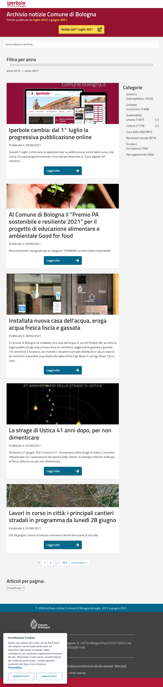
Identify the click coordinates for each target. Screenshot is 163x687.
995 (64, 562)
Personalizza (15, 667)
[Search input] (81, 44)
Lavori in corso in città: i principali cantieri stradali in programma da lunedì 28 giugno (62, 516)
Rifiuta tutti (49, 676)
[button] (81, 29)
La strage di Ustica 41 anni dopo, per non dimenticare (60, 434)
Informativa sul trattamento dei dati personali (88, 666)
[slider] (8, 65)
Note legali (120, 666)
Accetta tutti (21, 676)
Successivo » (79, 562)
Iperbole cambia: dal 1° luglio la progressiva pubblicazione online (50, 133)
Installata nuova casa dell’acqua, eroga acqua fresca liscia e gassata (57, 324)
